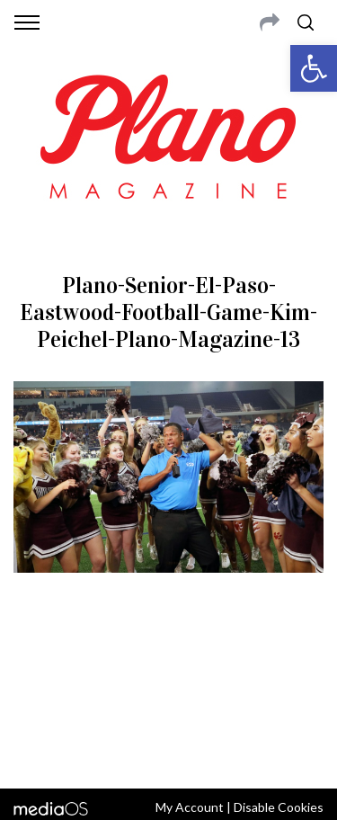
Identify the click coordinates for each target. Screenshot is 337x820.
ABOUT (34, 659)
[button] (313, 68)
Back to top (168, 751)
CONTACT (87, 659)
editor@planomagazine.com (169, 702)
